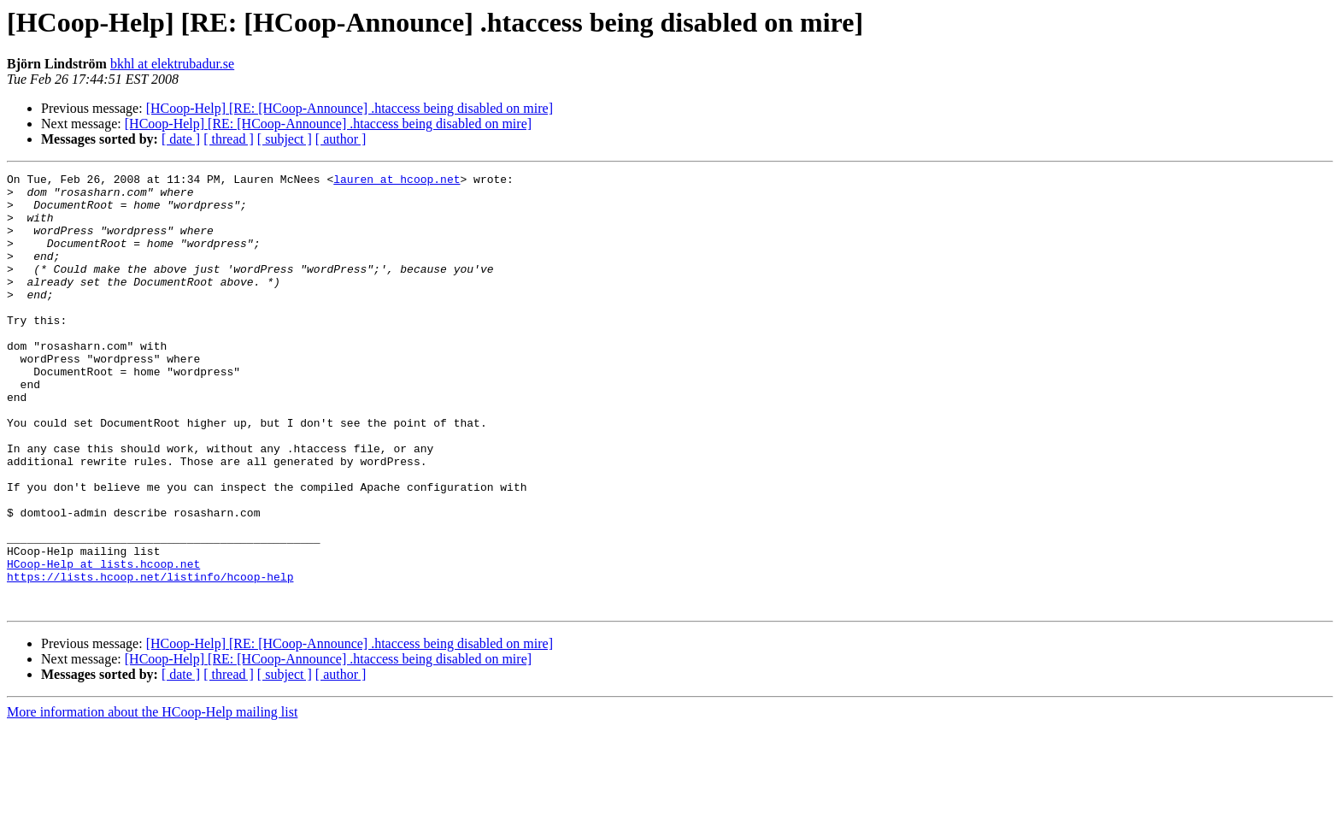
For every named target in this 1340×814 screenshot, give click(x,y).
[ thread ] (228, 139)
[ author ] (341, 139)
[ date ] (181, 139)
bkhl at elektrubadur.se (172, 63)
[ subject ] (284, 139)
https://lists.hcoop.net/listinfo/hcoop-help (150, 658)
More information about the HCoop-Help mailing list (152, 799)
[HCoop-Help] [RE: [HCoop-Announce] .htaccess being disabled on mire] (349, 108)
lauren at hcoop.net (396, 181)
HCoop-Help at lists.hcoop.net (103, 643)
